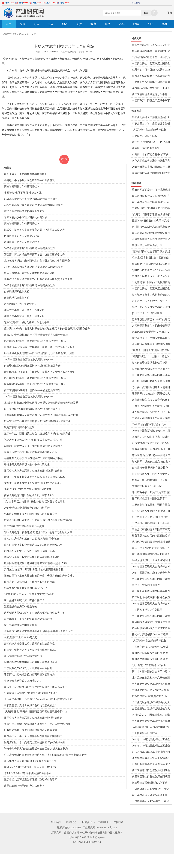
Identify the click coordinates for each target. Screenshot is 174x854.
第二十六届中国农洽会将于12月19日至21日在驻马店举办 (151, 671)
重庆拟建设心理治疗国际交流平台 (23, 656)
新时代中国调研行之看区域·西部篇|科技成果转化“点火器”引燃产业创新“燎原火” (151, 653)
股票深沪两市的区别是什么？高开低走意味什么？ (151, 480)
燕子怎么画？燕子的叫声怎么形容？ (24, 785)
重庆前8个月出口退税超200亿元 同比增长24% (151, 264)
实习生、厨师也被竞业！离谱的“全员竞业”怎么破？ (33, 483)
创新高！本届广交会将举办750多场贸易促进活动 (150, 154)
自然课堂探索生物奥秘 (16, 291)
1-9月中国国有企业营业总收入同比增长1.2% (28, 359)
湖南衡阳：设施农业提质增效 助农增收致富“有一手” (151, 461)
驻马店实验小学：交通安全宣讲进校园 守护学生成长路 (34, 742)
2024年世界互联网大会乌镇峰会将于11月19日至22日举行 (151, 566)
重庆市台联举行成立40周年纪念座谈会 (151, 196)
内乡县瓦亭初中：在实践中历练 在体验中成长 (29, 551)
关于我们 (56, 822)
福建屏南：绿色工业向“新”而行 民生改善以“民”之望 (33, 439)
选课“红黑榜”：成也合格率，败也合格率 (26, 322)
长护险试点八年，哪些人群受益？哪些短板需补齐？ (151, 474)
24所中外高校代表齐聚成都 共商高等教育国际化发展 (33, 205)
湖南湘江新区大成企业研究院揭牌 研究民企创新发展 (33, 446)
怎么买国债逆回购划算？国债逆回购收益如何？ (151, 387)
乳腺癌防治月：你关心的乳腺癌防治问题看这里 (30, 514)
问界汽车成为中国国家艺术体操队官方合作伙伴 (30, 662)
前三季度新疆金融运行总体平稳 (149, 94)
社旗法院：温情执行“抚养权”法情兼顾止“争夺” (30, 693)
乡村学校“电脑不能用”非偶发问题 (23, 192)
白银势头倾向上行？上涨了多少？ (151, 276)
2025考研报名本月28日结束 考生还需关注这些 (29, 248)
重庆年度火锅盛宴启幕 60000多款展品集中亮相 (30, 761)
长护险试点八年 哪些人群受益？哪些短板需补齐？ (151, 511)
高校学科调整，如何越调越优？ (21, 186)
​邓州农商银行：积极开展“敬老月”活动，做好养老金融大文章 (38, 532)
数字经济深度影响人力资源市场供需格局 (151, 628)
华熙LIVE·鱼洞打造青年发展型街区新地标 (27, 773)
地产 (65, 24)
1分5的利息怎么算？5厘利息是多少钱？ (150, 517)
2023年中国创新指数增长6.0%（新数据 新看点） (151, 412)
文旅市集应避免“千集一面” (147, 486)
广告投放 (118, 822)
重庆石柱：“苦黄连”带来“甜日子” (150, 548)
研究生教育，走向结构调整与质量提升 (25, 174)
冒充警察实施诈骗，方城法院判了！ (24, 680)
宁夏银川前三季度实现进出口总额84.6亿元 (151, 208)
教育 (93, 24)
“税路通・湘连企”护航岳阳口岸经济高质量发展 (151, 350)
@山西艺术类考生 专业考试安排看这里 (151, 270)
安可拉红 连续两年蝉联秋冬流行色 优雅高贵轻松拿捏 (33, 569)
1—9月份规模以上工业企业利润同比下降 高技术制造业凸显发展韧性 (151, 752)
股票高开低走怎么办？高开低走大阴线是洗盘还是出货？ (151, 76)
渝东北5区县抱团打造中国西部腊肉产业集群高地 (150, 257)
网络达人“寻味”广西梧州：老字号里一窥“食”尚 (30, 767)
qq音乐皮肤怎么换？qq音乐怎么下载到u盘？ (151, 400)
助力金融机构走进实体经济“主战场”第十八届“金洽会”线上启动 (39, 353)
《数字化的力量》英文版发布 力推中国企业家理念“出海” (151, 406)
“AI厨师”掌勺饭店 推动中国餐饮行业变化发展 (151, 727)
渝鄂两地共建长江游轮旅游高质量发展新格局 (29, 674)
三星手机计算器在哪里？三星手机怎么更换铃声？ (151, 523)
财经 (107, 24)
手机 (169, 12)
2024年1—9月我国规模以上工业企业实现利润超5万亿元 (151, 88)
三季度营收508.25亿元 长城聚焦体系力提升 (28, 668)
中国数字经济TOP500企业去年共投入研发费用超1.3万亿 (150, 647)
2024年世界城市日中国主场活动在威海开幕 (151, 758)
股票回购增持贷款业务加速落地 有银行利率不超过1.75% (35, 563)
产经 (150, 24)
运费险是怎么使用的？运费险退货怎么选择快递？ (151, 535)
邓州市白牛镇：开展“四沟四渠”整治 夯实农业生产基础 (151, 492)
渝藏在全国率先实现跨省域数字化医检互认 (151, 239)
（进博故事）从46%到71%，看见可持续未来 (150, 789)
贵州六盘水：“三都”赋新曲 (147, 313)
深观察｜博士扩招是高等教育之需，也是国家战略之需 (34, 229)
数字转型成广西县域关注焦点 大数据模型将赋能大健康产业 (37, 421)
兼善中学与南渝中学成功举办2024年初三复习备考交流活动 (37, 724)
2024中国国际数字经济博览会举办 (151, 572)
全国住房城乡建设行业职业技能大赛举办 (151, 702)
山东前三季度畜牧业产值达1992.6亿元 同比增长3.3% (33, 544)
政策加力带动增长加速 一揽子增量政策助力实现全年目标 (36, 334)
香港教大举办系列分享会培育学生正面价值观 (29, 180)
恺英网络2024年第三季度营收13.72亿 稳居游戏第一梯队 (35, 341)
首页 (8, 24)
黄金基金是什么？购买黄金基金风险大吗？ (151, 338)
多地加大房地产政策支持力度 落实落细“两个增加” (32, 538)
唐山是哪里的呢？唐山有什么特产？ (24, 600)
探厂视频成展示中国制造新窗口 (21, 625)
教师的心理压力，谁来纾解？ (20, 304)
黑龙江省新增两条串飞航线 (19, 427)
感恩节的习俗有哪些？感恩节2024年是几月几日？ (151, 69)
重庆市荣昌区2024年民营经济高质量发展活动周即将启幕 (151, 233)
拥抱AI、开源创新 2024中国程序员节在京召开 (150, 634)
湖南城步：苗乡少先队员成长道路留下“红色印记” (151, 294)
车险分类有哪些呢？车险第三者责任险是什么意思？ (151, 529)
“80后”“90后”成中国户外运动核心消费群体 (27, 489)
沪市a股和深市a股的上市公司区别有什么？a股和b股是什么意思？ (151, 443)
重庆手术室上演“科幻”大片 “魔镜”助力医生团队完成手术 (35, 686)
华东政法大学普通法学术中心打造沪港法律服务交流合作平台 (38, 279)
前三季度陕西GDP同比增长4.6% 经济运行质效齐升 (32, 365)
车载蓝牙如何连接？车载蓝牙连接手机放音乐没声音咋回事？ (151, 418)
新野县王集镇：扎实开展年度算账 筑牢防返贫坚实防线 (34, 476)
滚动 (27, 34)
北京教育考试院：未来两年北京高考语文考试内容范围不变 (37, 260)
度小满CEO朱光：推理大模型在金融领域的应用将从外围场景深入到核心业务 (47, 328)
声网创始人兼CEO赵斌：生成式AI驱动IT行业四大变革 (34, 612)
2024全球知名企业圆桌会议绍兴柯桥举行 (27, 507)
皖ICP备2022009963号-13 (87, 842)
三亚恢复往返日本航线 (144, 135)
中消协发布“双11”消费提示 (147, 609)
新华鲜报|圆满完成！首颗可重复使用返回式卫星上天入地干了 (151, 622)
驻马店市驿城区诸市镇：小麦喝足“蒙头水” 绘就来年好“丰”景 (38, 520)
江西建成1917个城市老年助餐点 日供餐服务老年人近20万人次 (38, 631)
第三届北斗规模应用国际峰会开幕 (151, 375)
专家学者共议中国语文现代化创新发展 (25, 217)
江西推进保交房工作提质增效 (20, 606)
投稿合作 (87, 822)
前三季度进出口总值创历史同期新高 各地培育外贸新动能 (151, 770)
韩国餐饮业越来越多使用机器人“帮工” (25, 588)
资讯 (22, 24)
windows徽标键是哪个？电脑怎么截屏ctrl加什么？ (150, 332)
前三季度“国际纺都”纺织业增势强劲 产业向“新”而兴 (151, 554)
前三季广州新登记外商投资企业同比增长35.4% (30, 649)
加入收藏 (136, 3)
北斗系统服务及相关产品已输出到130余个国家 (151, 677)
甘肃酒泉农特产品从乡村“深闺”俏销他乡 (151, 690)
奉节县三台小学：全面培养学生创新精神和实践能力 (33, 736)
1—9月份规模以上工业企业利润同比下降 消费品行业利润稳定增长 (151, 560)
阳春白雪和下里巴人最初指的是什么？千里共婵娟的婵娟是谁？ (39, 575)
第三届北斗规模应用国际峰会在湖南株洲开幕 (151, 579)
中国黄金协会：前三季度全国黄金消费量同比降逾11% (151, 63)
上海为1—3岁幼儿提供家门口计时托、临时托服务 (151, 437)
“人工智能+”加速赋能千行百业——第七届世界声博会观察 (149, 129)
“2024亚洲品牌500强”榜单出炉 (149, 424)
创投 (79, 24)
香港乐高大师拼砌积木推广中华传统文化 (27, 464)
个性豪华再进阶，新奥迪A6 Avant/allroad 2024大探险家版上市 (38, 699)
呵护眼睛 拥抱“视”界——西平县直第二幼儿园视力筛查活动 (151, 142)
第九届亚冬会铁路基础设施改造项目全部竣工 (151, 684)
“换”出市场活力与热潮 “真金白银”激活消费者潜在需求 (34, 501)
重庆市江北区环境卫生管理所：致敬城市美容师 (30, 779)
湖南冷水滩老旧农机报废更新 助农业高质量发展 (151, 381)
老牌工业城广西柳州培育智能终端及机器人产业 (30, 452)
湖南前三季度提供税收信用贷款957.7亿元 (149, 362)
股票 (136, 24)
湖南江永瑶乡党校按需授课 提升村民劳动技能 (151, 369)
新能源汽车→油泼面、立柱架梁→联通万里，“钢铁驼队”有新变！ (40, 347)
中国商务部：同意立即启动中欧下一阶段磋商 (151, 100)
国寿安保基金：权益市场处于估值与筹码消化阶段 (32, 557)
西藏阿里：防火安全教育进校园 (21, 236)
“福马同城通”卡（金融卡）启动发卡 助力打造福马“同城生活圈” (151, 356)
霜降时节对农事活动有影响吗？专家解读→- (151, 173)
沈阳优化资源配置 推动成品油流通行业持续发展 (151, 542)
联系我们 (71, 822)
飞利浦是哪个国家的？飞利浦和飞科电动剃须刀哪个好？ (151, 282)
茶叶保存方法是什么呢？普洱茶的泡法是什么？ (30, 643)
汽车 (122, 24)
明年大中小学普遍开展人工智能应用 (24, 310)
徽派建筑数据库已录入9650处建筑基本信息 (151, 319)
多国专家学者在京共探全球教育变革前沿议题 (29, 273)
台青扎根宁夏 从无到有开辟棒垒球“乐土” (150, 467)
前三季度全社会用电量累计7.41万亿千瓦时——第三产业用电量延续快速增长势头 (151, 202)
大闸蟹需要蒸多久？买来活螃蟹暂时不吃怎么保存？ (151, 325)
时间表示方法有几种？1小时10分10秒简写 (150, 301)
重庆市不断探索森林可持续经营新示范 (151, 189)
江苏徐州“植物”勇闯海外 (145, 148)
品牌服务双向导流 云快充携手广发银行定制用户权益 (33, 458)
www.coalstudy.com (106, 827)
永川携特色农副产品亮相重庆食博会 (151, 227)
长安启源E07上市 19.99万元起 (20, 637)
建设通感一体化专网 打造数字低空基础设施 (29, 581)
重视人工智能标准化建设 (146, 585)
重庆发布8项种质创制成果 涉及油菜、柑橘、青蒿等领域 (150, 220)
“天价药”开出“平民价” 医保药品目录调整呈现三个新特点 (35, 711)
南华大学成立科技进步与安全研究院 (24, 211)
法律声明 (103, 822)
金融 (164, 24)
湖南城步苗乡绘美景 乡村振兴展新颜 (151, 344)
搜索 (146, 13)
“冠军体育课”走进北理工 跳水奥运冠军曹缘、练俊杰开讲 (151, 57)
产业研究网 (89, 827)
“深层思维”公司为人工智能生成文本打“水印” (29, 594)
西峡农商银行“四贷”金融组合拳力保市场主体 (29, 495)
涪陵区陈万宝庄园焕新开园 (147, 245)
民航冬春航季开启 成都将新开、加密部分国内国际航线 (151, 449)
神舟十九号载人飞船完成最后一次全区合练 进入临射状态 (36, 748)
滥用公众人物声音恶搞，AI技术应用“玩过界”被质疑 (33, 470)
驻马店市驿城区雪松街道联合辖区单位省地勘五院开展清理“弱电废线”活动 (45, 754)
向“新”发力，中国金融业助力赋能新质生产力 (151, 715)
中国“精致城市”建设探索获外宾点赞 (24, 526)
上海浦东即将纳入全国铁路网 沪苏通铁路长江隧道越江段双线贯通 (41, 402)
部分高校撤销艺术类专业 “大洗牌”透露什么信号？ (32, 199)
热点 (36, 24)
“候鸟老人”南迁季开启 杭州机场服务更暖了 (151, 214)
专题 (51, 24)
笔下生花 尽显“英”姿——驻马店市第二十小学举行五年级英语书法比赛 (151, 455)
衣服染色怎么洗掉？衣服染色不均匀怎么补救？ (30, 705)
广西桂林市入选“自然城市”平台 (149, 696)
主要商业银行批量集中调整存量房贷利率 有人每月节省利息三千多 (151, 82)
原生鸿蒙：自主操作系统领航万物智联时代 (28, 619)
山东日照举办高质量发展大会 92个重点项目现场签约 (151, 764)
